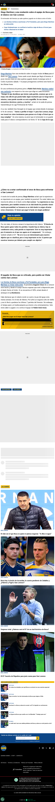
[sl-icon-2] (43, 748)
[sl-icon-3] (46, 748)
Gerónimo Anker (8, 33)
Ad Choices (3, 763)
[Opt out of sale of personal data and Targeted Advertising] (2, 799)
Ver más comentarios (15, 218)
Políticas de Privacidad (27, 763)
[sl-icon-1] (39, 748)
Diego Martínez (6, 74)
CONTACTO (19, 756)
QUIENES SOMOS (5, 756)
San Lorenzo (12, 76)
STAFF (13, 756)
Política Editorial (38, 763)
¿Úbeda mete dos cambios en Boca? (40, 1)
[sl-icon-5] (53, 748)
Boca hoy (11, 1)
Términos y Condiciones (34, 741)
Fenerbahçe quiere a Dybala (22, 1)
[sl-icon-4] (50, 748)
